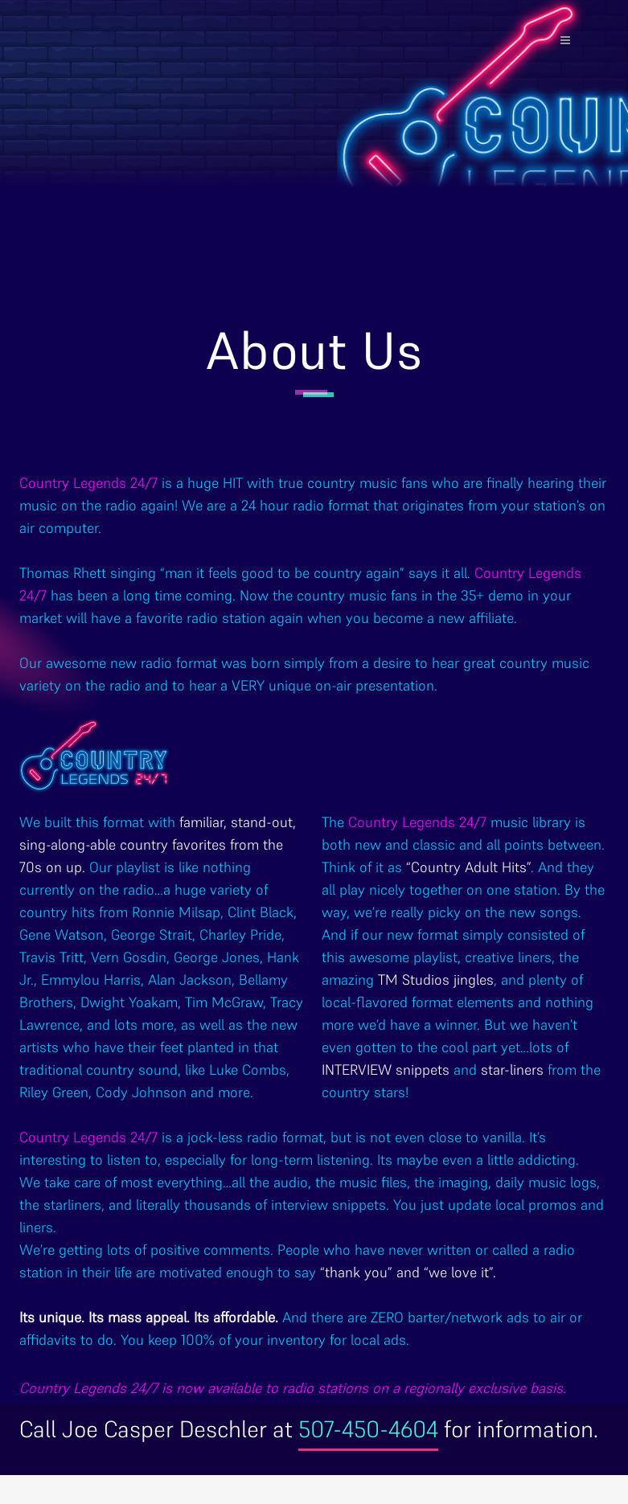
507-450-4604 (368, 1429)
